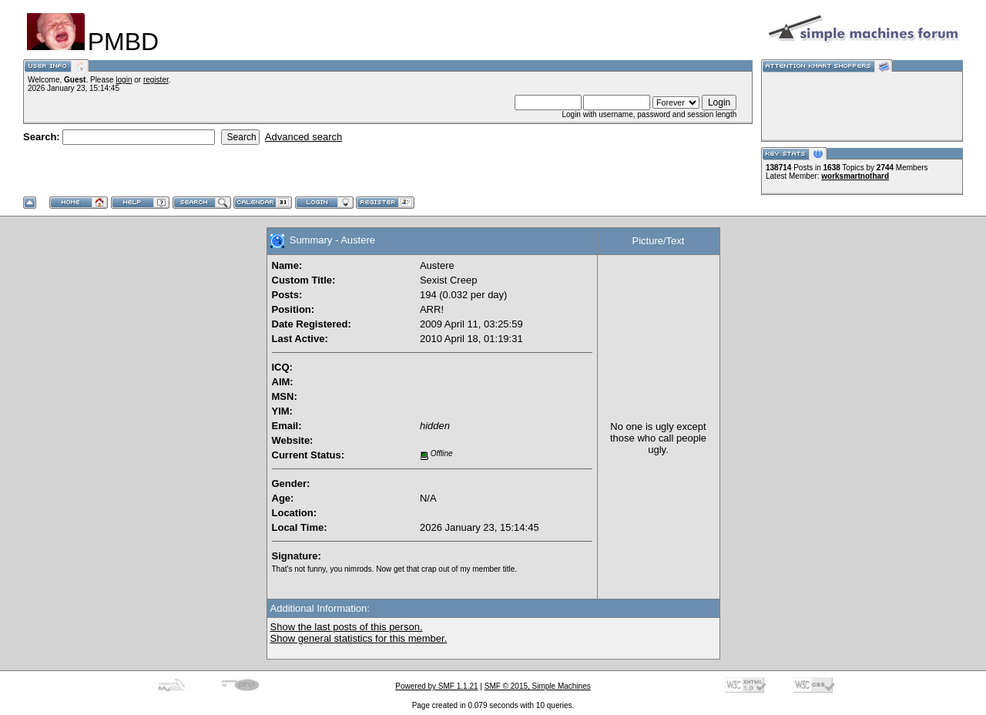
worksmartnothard (855, 176)
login (124, 80)
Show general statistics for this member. (359, 638)
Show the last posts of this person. (346, 627)
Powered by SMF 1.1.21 (436, 686)
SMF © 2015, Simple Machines (538, 686)
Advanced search (303, 137)
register (156, 80)
